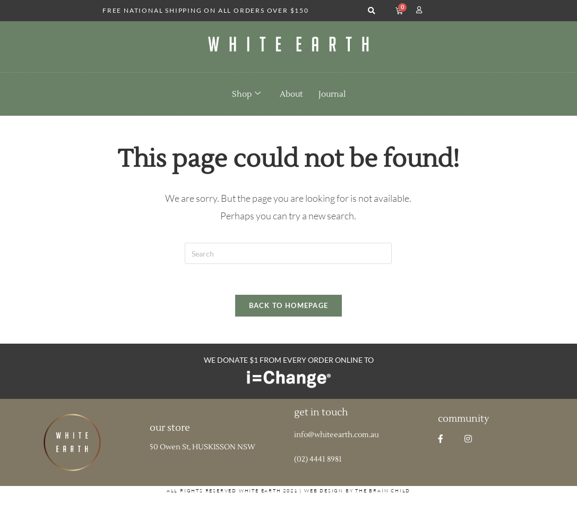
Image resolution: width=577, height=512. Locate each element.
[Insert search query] (288, 253)
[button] (371, 11)
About (291, 94)
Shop (246, 94)
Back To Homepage (289, 307)
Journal (332, 94)
